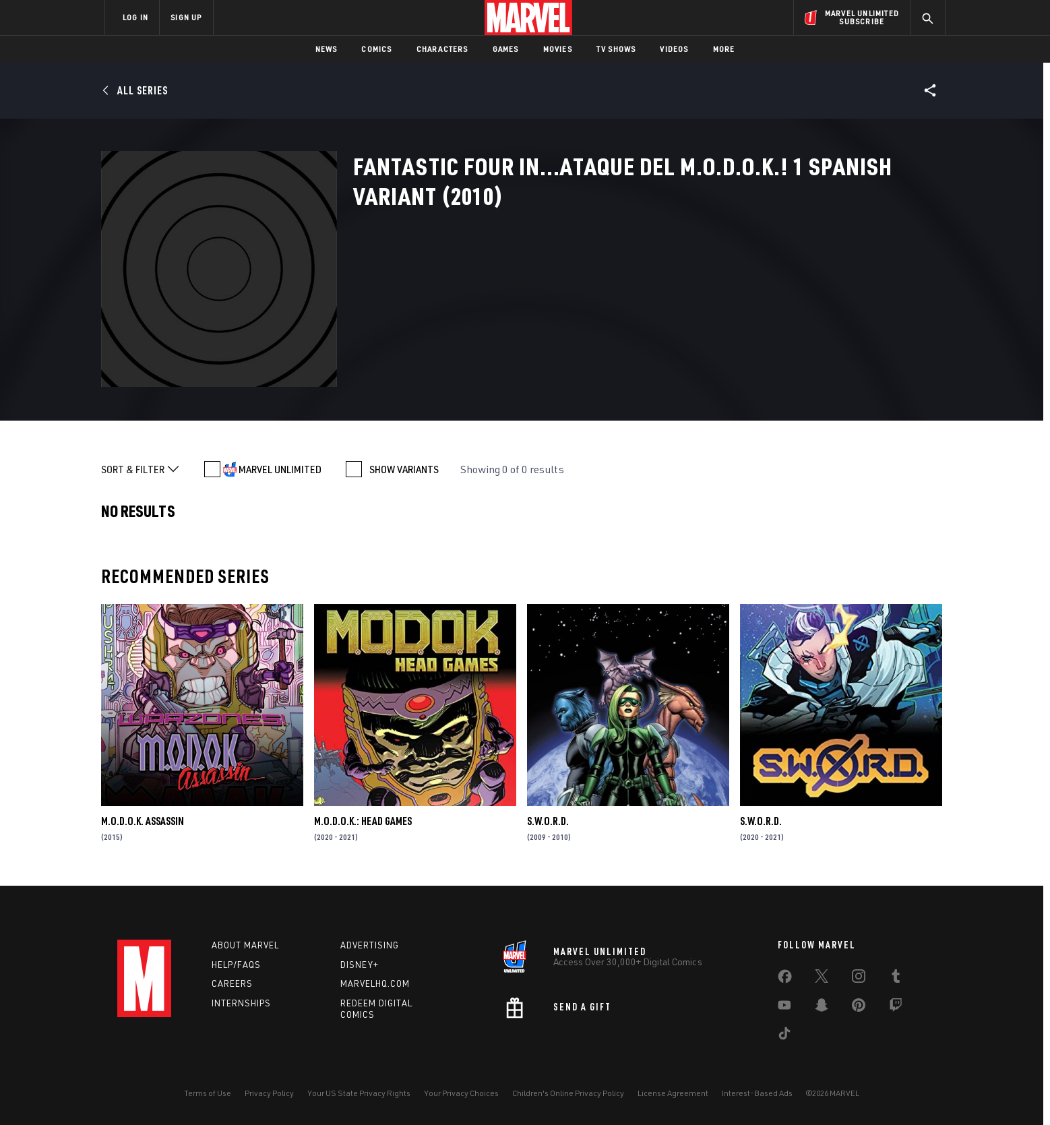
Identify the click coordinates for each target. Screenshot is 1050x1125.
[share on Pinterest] (858, 1007)
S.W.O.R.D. (548, 821)
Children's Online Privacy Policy (568, 1093)
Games (506, 49)
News (326, 49)
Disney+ (359, 964)
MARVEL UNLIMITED (280, 469)
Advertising (369, 945)
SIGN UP (186, 17)
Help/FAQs (236, 964)
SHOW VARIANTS (404, 469)
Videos (674, 49)
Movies (557, 49)
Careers (232, 983)
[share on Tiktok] (784, 1036)
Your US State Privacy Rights (358, 1093)
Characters (442, 49)
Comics (376, 49)
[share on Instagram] (858, 978)
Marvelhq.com (375, 983)
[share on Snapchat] (821, 1007)
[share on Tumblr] (895, 978)
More (724, 49)
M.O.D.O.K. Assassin (142, 821)
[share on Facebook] (785, 979)
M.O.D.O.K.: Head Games (363, 821)
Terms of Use (207, 1093)
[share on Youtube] (784, 1007)
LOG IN (135, 17)
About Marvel (245, 945)
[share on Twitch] (895, 1007)
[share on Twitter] (821, 978)
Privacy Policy (269, 1093)
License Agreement (673, 1093)
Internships (241, 1003)
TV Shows (616, 49)
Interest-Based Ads (757, 1093)
